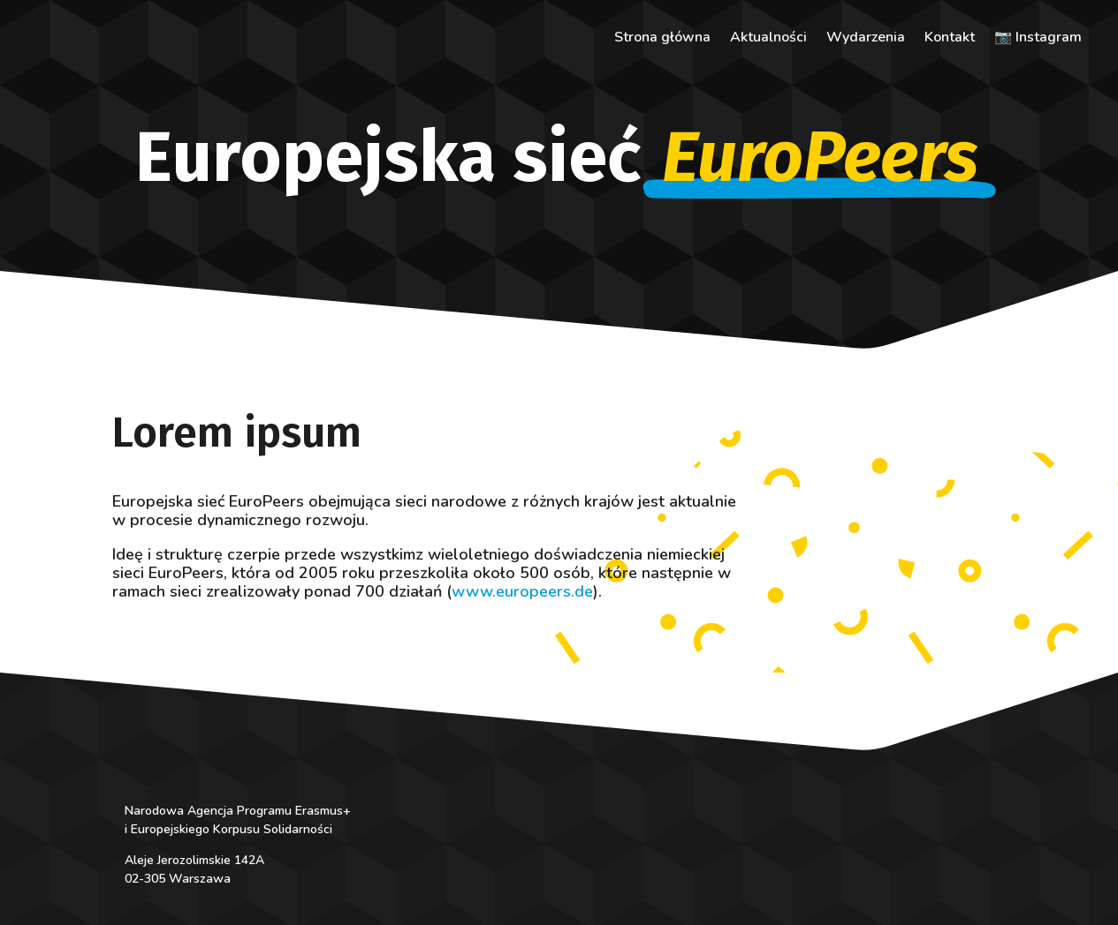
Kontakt (949, 39)
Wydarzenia (865, 39)
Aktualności (768, 39)
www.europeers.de (522, 591)
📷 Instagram (1038, 39)
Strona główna (662, 39)
